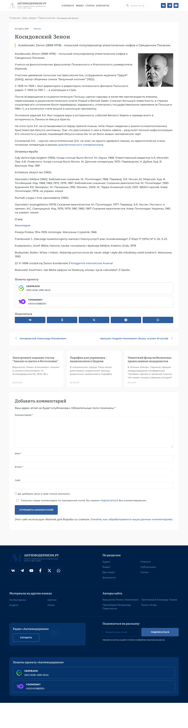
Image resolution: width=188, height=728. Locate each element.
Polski (51, 605)
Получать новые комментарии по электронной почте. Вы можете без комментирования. (81, 500)
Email (19, 467)
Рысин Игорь (149, 605)
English (13, 605)
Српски (52, 599)
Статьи (89, 5)
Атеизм (37, 28)
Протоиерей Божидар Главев (159, 599)
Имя (18, 453)
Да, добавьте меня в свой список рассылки (42, 493)
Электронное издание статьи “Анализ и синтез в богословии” (35, 359)
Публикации (148, 566)
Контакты (102, 5)
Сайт (17, 480)
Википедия (22, 225)
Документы (109, 577)
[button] (30, 320)
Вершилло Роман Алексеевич (120, 599)
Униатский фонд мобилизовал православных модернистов (149, 359)
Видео (80, 5)
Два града (29, 18)
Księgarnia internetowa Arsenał (92, 263)
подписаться (109, 500)
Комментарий (24, 415)
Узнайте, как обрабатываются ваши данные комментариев (131, 519)
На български (17, 599)
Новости (145, 561)
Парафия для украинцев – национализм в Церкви (88, 359)
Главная (14, 18)
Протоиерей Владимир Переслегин (116, 607)
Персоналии (46, 18)
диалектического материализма (80, 144)
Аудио (106, 561)
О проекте (68, 5)
